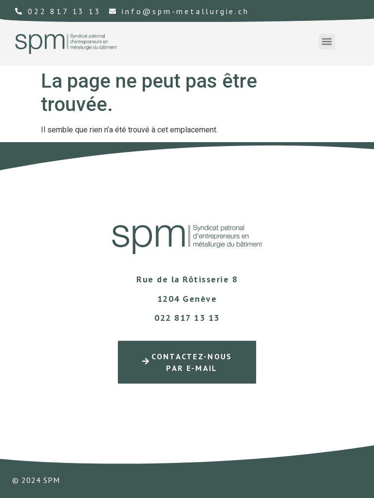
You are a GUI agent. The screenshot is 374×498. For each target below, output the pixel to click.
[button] (327, 42)
